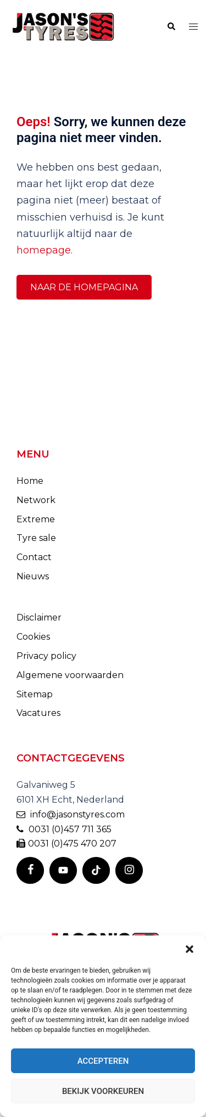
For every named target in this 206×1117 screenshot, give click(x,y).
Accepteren (103, 1061)
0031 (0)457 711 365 (64, 829)
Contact (34, 557)
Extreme (35, 519)
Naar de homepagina (84, 287)
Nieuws (32, 576)
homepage (43, 250)
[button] (189, 949)
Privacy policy (46, 656)
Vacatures (38, 713)
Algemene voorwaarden (70, 675)
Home (29, 481)
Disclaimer (39, 617)
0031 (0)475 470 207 (66, 843)
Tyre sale (36, 538)
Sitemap (34, 694)
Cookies (33, 636)
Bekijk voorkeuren (103, 1091)
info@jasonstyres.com (70, 814)
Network (35, 500)
